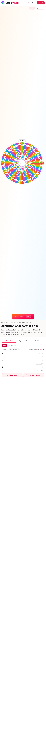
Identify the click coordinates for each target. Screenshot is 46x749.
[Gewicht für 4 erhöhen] (41, 363)
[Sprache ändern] (33, 2)
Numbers (12, 322)
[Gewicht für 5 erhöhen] (41, 367)
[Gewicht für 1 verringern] (37, 353)
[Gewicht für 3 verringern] (37, 360)
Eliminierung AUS (14, 349)
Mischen (36, 349)
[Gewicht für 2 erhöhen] (41, 357)
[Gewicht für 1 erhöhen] (41, 353)
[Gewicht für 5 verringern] (37, 367)
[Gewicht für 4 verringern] (37, 363)
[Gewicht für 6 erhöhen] (41, 370)
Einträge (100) (5, 349)
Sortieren (30, 349)
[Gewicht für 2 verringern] (37, 357)
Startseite (4, 322)
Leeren (42, 349)
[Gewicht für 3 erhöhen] (41, 360)
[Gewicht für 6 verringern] (37, 370)
